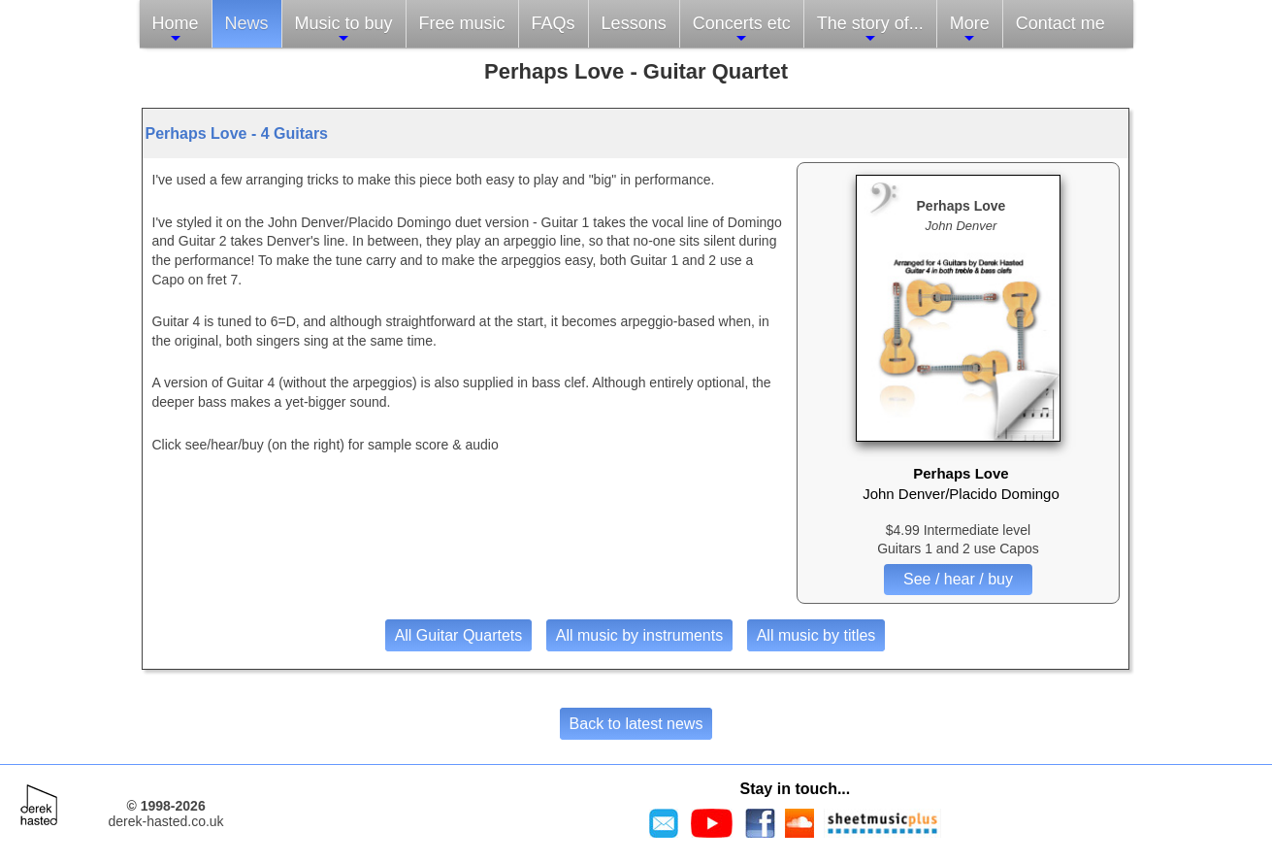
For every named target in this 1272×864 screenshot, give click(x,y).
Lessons (634, 23)
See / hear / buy (958, 579)
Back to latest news (636, 723)
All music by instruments (640, 635)
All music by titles (816, 635)
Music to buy (344, 30)
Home (175, 30)
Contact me (1060, 23)
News (247, 23)
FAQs (553, 23)
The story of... (870, 30)
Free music (462, 23)
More (970, 30)
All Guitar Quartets (459, 635)
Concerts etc (742, 30)
